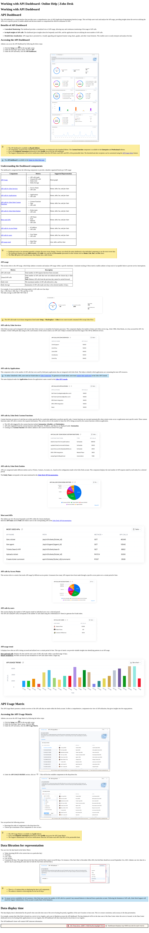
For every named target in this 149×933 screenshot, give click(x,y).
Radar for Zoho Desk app (36, 160)
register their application (84, 375)
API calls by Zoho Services (9, 188)
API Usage (4, 180)
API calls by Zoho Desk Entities (11, 211)
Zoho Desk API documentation (61, 520)
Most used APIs (6, 220)
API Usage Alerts (127, 153)
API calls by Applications (9, 195)
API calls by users (6, 235)
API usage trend (6, 242)
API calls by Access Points (9, 228)
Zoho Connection (45, 375)
